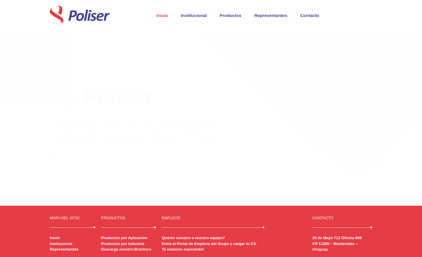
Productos (230, 15)
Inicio (162, 15)
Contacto (309, 15)
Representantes (270, 15)
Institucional (194, 15)
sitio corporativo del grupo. (220, 153)
